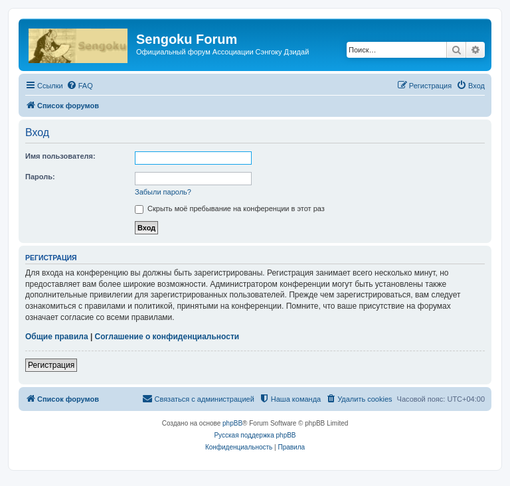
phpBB (232, 423)
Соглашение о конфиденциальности (167, 336)
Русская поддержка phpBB (255, 435)
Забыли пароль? (163, 192)
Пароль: (40, 177)
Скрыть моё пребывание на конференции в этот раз (230, 208)
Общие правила (56, 336)
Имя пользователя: (60, 156)
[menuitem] (79, 86)
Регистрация (51, 365)
